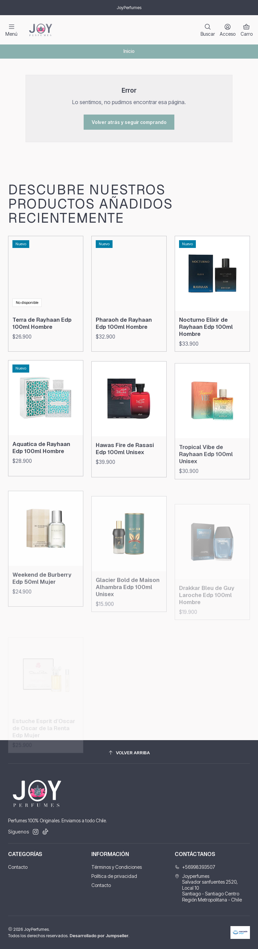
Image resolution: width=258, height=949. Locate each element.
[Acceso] (227, 29)
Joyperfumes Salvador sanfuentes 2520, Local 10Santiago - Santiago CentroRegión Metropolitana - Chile (208, 888)
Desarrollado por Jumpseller (99, 935)
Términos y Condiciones (116, 867)
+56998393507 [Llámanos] (195, 867)
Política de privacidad (114, 876)
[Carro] (246, 29)
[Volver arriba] (129, 752)
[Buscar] (207, 29)
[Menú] (11, 29)
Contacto (18, 867)
